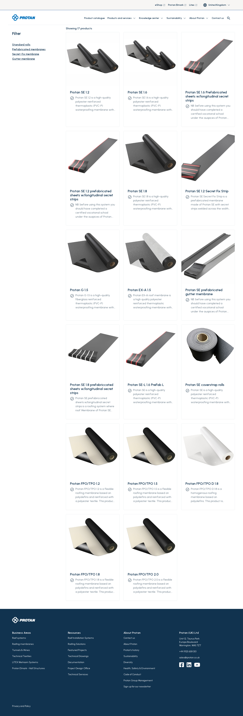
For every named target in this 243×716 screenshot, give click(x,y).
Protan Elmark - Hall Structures (28, 668)
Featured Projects (77, 650)
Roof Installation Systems (81, 638)
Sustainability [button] (177, 18)
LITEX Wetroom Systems (25, 662)
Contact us (218, 18)
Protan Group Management (138, 680)
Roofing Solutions (76, 644)
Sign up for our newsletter (137, 686)
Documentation (76, 662)
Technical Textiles (21, 656)
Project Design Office (79, 668)
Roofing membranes (23, 644)
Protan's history (131, 650)
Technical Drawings (78, 656)
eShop (160, 5)
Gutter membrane (23, 58)
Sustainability (131, 656)
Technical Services (78, 674)
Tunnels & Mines (21, 650)
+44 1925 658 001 (187, 651)
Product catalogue (94, 18)
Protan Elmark (177, 5)
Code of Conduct (132, 674)
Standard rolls (21, 44)
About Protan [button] (199, 18)
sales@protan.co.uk (189, 657)
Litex (193, 5)
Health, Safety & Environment (139, 668)
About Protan (130, 644)
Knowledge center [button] (151, 18)
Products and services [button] (121, 18)
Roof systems (19, 638)
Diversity (128, 662)
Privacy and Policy (21, 706)
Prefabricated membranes (29, 49)
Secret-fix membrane (25, 54)
